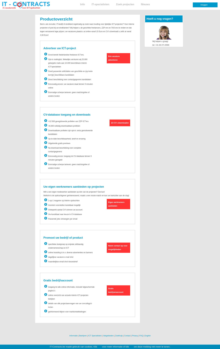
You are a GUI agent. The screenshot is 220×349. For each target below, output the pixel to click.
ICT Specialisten (94, 336)
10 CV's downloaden (120, 123)
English (147, 336)
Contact (127, 336)
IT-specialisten (100, 4)
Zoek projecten (125, 4)
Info (82, 4)
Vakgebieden (108, 336)
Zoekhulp (119, 336)
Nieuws (145, 4)
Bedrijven (83, 336)
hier (99, 346)
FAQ (141, 336)
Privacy (135, 336)
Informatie (73, 336)
